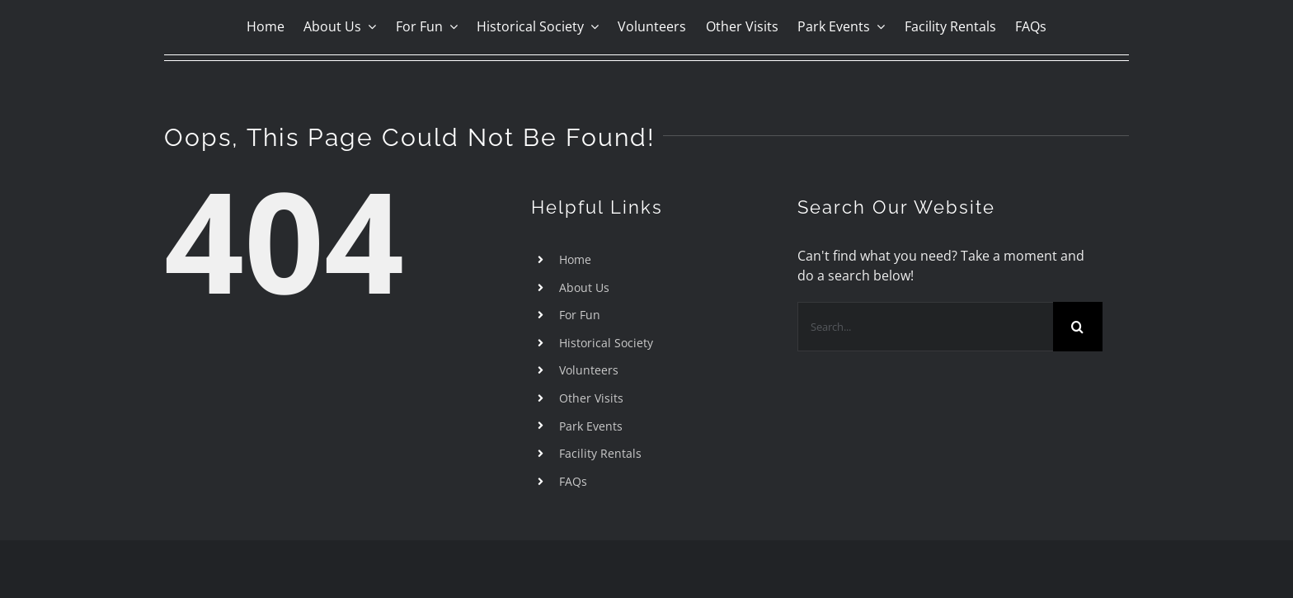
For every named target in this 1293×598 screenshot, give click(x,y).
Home (575, 259)
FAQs (573, 481)
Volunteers (588, 370)
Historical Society (606, 343)
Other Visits (591, 398)
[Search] (1078, 326)
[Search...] (925, 326)
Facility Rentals (600, 453)
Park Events (591, 426)
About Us (584, 287)
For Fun (579, 315)
